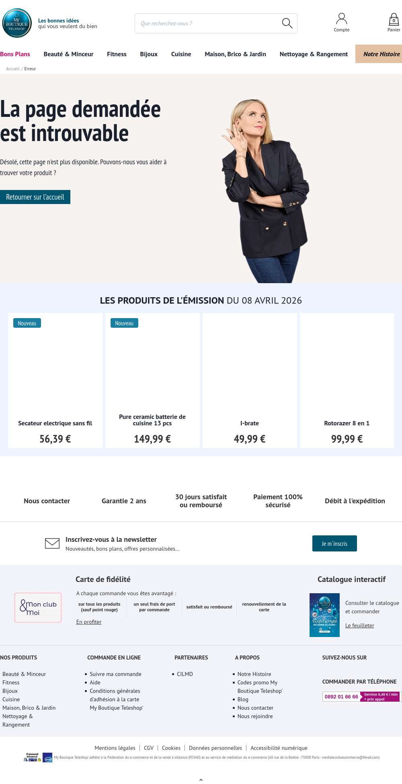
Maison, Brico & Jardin (235, 54)
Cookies (171, 747)
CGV (149, 747)
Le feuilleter (359, 625)
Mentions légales (114, 747)
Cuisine (181, 54)
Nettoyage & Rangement (314, 54)
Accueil (13, 68)
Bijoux (149, 54)
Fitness (116, 54)
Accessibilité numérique (279, 747)
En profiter (89, 621)
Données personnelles (215, 747)
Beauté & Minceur (69, 54)
